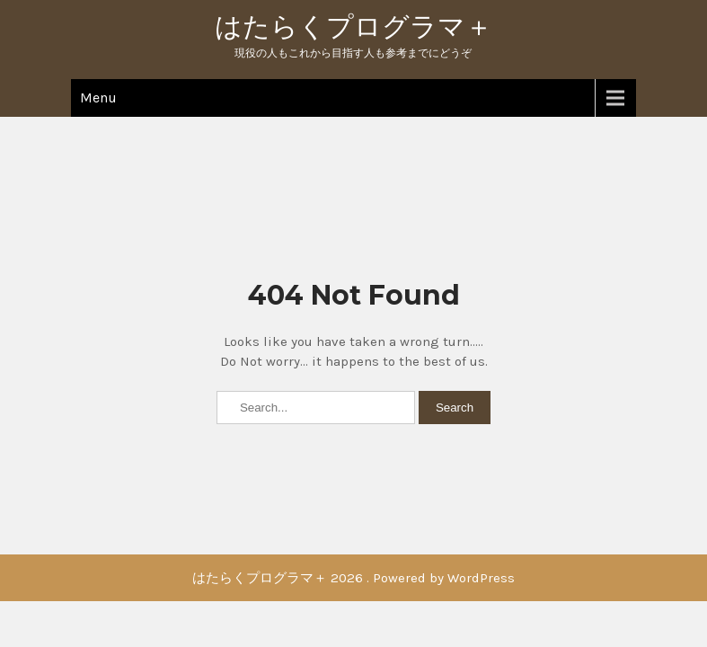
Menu (98, 97)
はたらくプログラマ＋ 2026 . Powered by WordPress (353, 578)
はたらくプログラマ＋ (353, 26)
